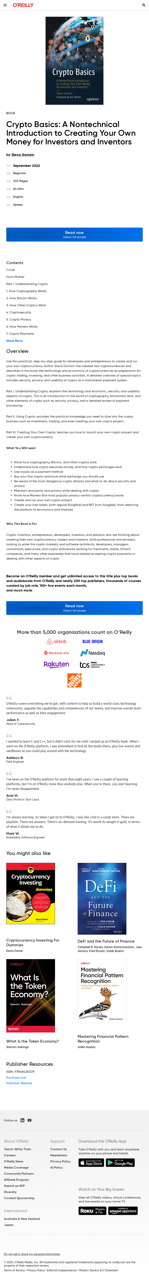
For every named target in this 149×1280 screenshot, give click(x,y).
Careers (10, 1155)
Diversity (10, 1192)
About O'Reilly (16, 1141)
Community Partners (19, 1174)
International (15, 1210)
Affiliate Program (16, 1180)
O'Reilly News (13, 1161)
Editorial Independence (62, 1270)
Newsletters (58, 1155)
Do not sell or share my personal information (32, 1254)
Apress (18, 204)
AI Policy (56, 1167)
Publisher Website (19, 1083)
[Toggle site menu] (5, 5)
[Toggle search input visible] (144, 5)
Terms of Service (14, 1270)
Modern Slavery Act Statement (98, 1270)
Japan (8, 1225)
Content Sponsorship (19, 1198)
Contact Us (58, 1149)
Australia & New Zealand (22, 1219)
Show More (14, 340)
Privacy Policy (60, 1161)
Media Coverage (16, 1167)
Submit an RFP (14, 1186)
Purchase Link (16, 1077)
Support (57, 1141)
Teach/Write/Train (17, 1149)
